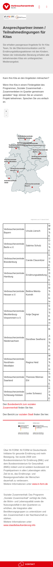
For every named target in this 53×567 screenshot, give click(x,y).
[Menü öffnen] (46, 7)
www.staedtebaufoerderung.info (19, 525)
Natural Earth (45, 219)
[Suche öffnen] (39, 6)
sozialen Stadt (26, 414)
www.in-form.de (40, 484)
